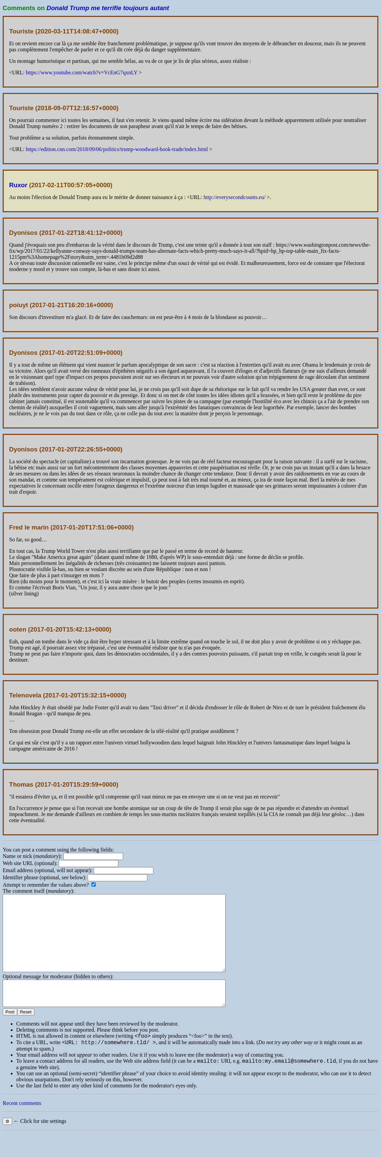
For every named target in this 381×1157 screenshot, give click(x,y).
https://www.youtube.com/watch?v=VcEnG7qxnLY (81, 72)
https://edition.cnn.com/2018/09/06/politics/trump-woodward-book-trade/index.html (117, 149)
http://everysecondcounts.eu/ (235, 197)
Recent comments (22, 1126)
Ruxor (18, 185)
